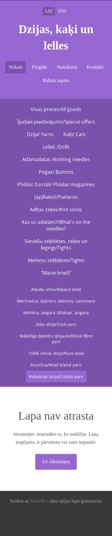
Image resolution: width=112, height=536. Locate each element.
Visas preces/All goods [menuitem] (56, 109)
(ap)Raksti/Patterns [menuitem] (56, 197)
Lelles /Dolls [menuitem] (56, 147)
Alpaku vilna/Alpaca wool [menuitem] (56, 289)
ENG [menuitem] (62, 11)
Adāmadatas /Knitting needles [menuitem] (56, 159)
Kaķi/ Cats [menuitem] (74, 134)
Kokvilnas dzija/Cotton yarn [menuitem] (56, 376)
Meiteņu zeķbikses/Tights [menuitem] (56, 260)
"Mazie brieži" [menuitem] (56, 272)
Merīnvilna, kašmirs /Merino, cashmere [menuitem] (56, 301)
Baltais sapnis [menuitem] (56, 80)
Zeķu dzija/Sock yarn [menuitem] (56, 324)
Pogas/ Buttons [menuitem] (56, 172)
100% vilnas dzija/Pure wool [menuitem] (56, 353)
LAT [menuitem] (49, 11)
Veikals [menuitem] (15, 67)
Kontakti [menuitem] (95, 67)
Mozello (38, 500)
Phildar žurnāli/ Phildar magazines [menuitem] (56, 184)
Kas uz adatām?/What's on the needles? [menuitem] (56, 225)
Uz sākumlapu (56, 461)
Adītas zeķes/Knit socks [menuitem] (56, 209)
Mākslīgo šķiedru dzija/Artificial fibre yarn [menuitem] (56, 338)
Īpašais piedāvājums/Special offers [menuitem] (56, 121)
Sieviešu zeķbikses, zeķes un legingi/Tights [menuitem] (56, 244)
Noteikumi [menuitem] (67, 67)
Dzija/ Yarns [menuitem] (40, 134)
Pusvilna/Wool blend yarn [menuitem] (56, 365)
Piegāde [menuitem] (39, 67)
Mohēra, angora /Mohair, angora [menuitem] (56, 312)
